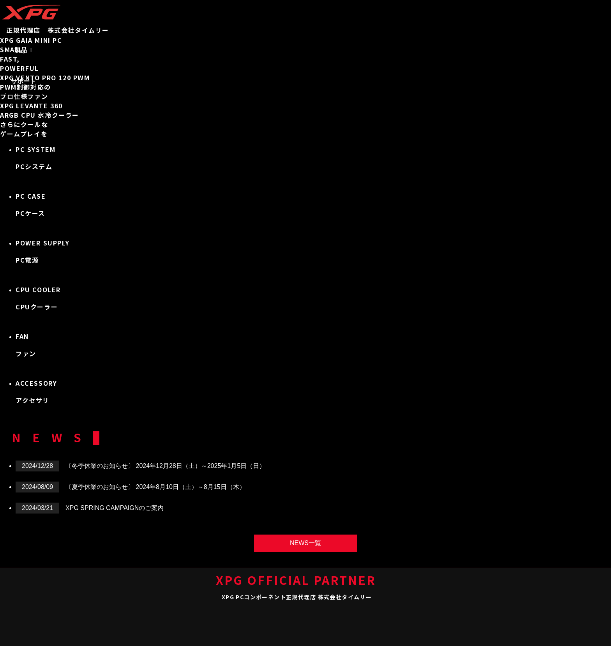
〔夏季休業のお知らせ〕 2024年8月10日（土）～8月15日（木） (155, 487)
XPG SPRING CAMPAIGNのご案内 (114, 508)
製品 (20, 50)
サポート (23, 81)
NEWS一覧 (305, 543)
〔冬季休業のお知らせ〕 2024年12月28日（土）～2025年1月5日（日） (165, 465)
